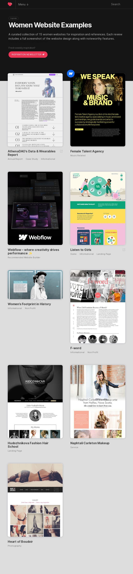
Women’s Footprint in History (29, 304)
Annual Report (15, 159)
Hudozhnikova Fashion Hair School (28, 444)
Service (74, 447)
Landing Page (104, 254)
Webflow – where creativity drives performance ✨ (33, 251)
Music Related (77, 156)
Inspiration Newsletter (28, 54)
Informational (48, 159)
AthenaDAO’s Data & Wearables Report (31, 153)
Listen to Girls (80, 250)
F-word (75, 348)
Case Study (32, 159)
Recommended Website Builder (24, 257)
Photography (14, 546)
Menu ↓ (23, 4)
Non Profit (30, 308)
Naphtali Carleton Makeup (89, 443)
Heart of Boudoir (20, 541)
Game (73, 254)
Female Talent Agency (87, 151)
